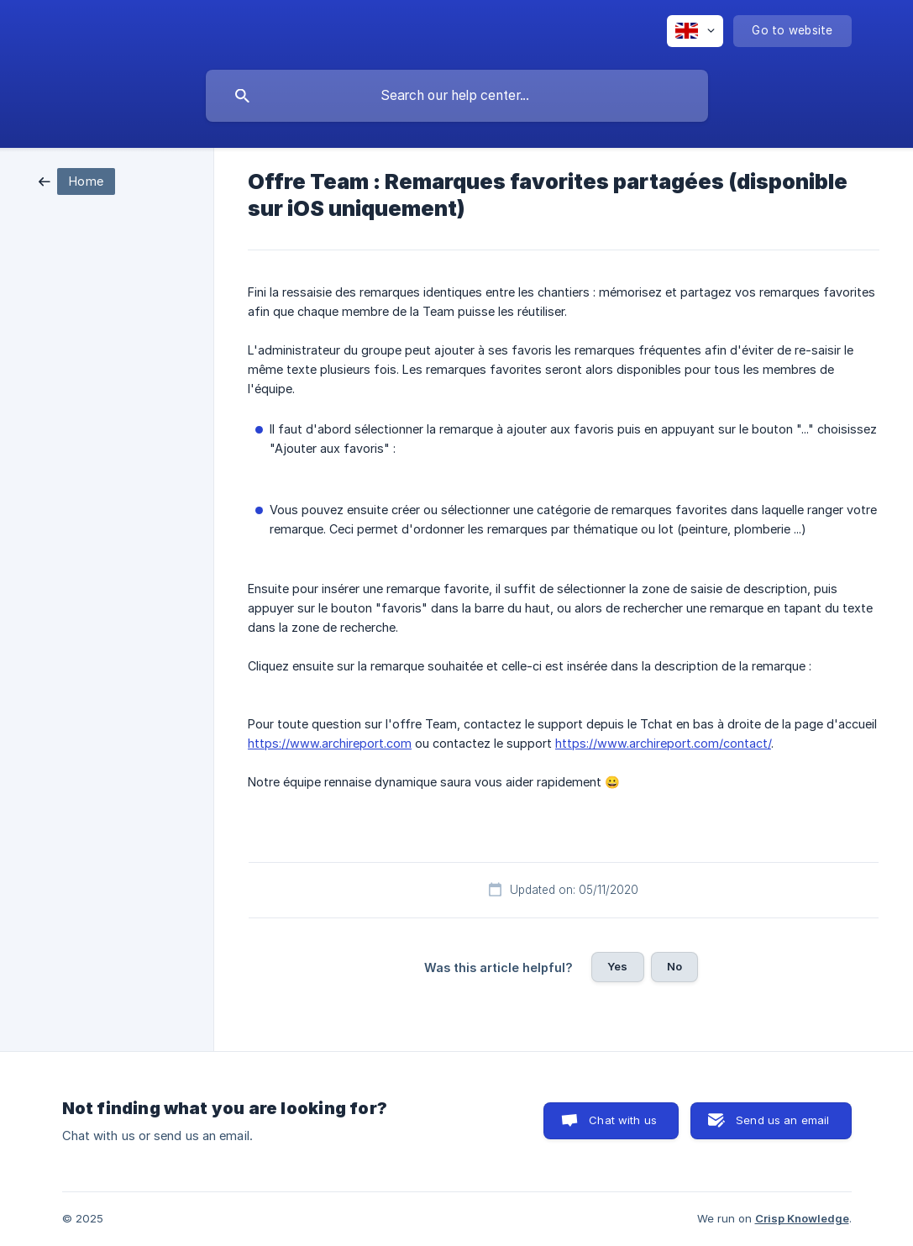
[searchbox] (457, 96)
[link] (77, 180)
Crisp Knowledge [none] (802, 1218)
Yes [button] (617, 966)
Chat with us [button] (623, 1120)
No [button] (674, 966)
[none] (695, 31)
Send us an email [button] (782, 1120)
